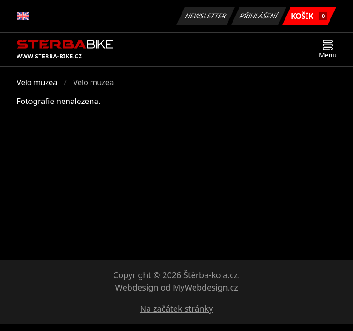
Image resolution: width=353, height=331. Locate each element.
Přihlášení (258, 15)
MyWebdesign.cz (205, 287)
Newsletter (205, 15)
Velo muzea (37, 82)
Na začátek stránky (176, 308)
